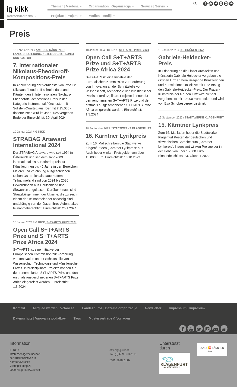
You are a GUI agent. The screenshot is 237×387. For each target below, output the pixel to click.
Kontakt (19, 308)
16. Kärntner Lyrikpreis (116, 136)
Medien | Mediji (101, 16)
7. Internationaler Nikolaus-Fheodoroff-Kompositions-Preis (41, 71)
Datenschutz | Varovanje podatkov (39, 318)
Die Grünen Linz (192, 50)
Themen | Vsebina (66, 6)
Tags (77, 318)
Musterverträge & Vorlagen (109, 318)
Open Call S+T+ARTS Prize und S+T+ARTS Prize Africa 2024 (41, 236)
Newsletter (153, 308)
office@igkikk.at (119, 350)
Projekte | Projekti (66, 16)
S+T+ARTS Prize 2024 (62, 222)
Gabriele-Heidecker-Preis (184, 60)
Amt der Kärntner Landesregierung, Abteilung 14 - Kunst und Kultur (43, 54)
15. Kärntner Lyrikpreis (188, 125)
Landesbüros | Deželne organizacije (109, 308)
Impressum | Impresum (187, 308)
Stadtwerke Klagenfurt (131, 128)
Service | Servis (154, 6)
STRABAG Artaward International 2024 (39, 142)
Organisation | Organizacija (111, 6)
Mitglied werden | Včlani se (53, 308)
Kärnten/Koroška (21, 16)
